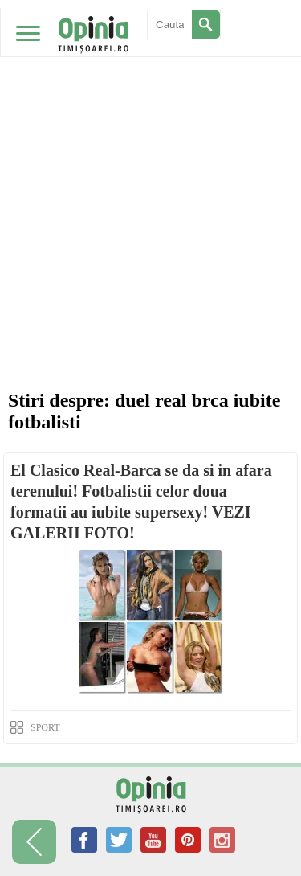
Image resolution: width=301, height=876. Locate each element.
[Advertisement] (150, 158)
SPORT (45, 727)
